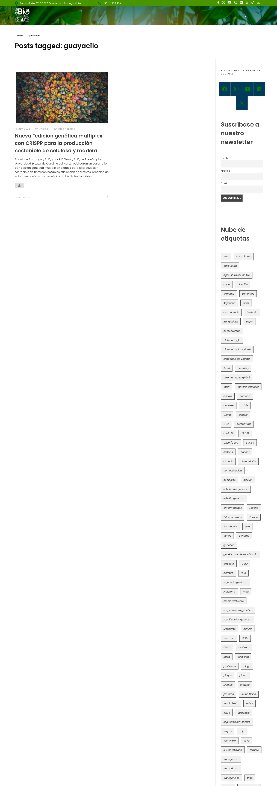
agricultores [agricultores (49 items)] (243, 256)
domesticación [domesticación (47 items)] (232, 470)
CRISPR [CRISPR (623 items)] (245, 433)
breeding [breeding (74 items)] (243, 368)
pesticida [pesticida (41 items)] (243, 657)
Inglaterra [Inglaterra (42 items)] (229, 591)
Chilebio (44, 129)
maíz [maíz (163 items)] (246, 591)
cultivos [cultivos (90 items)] (228, 452)
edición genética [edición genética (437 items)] (233, 498)
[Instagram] (236, 89)
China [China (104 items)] (227, 415)
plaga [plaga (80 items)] (247, 666)
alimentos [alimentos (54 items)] (248, 293)
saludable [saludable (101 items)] (244, 713)
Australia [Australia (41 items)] (252, 312)
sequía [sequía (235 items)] (227, 731)
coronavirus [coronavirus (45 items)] (244, 424)
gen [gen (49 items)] (247, 526)
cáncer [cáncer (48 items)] (245, 452)
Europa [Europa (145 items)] (253, 517)
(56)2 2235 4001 (112, 3)
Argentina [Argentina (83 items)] (229, 303)
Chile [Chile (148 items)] (245, 405)
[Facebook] (225, 89)
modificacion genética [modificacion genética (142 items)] (237, 619)
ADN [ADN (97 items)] (226, 256)
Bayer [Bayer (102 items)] (249, 321)
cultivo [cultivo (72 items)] (250, 442)
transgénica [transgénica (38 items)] (230, 759)
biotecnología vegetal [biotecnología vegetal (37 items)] (236, 359)
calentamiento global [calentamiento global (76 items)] (236, 377)
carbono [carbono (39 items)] (245, 396)
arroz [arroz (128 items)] (246, 303)
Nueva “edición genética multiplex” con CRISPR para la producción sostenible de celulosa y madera (60, 143)
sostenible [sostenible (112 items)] (229, 740)
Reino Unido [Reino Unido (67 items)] (248, 694)
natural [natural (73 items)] (247, 629)
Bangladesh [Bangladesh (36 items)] (230, 321)
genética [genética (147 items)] (228, 545)
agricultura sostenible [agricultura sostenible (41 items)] (236, 275)
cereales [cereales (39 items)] (228, 405)
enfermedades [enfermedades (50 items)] (232, 508)
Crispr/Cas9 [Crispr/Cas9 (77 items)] (230, 442)
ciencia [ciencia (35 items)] (242, 415)
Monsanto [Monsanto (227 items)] (229, 629)
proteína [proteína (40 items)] (228, 694)
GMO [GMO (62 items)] (245, 564)
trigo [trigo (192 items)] (250, 778)
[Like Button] (19, 185)
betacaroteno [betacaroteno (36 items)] (231, 331)
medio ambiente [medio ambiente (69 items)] (233, 601)
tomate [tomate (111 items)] (254, 750)
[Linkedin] (259, 89)
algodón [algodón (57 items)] (243, 284)
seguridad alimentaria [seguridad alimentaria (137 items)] (236, 722)
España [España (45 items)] (253, 508)
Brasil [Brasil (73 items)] (226, 368)
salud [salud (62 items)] (226, 713)
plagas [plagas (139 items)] (227, 675)
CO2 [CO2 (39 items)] (226, 424)
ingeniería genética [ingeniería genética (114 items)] (235, 582)
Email (224, 183)
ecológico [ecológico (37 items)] (229, 480)
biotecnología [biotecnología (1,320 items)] (231, 340)
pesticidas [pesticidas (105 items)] (229, 666)
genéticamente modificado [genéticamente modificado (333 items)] (240, 554)
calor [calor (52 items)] (226, 386)
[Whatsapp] (242, 103)
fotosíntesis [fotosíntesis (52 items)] (230, 526)
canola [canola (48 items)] (227, 396)
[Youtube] (248, 89)
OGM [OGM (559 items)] (245, 638)
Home (20, 35)
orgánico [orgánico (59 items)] (243, 647)
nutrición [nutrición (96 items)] (228, 638)
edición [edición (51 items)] (247, 480)
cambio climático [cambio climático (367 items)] (248, 386)
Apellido (225, 170)
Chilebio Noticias (64, 129)
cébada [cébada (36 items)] (228, 461)
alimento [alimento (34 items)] (228, 293)
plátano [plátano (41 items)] (245, 684)
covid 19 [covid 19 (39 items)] (228, 433)
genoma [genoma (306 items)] (244, 535)
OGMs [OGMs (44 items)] (227, 647)
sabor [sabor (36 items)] (249, 703)
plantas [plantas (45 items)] (227, 684)
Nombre (225, 158)
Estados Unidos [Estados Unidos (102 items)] (232, 517)
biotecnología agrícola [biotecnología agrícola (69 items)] (237, 349)
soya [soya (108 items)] (246, 740)
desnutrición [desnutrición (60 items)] (248, 461)
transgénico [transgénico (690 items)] (230, 768)
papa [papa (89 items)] (226, 657)
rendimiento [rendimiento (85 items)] (230, 703)
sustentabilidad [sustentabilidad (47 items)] (232, 750)
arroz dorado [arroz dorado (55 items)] (231, 312)
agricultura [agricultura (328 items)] (230, 266)
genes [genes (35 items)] (227, 535)
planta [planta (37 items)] (243, 675)
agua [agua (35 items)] (226, 284)
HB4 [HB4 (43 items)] (243, 573)
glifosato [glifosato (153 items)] (228, 564)
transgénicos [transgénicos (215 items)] (231, 778)
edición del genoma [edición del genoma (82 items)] (235, 489)
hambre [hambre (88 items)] (228, 573)
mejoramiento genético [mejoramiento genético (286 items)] (237, 610)
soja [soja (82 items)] (241, 731)
